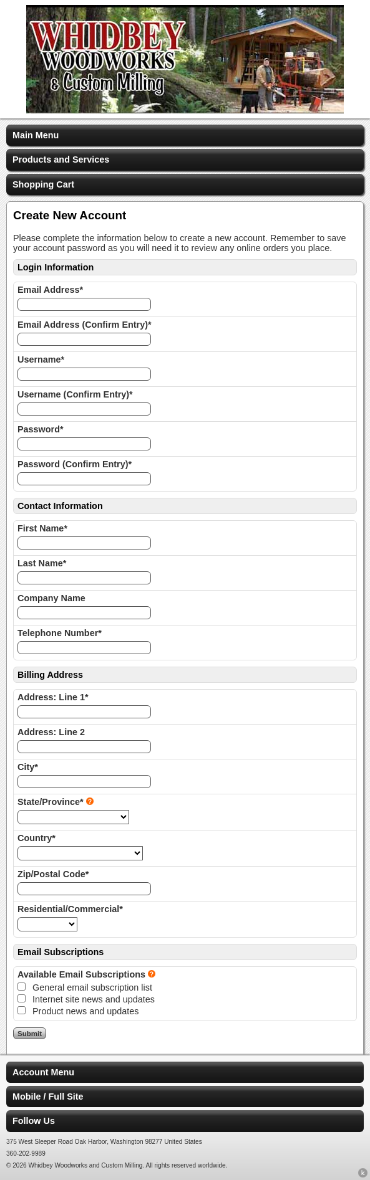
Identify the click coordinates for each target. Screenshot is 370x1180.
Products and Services (60, 159)
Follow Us (33, 1121)
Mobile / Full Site (48, 1096)
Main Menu (35, 135)
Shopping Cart (43, 184)
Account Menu (43, 1072)
